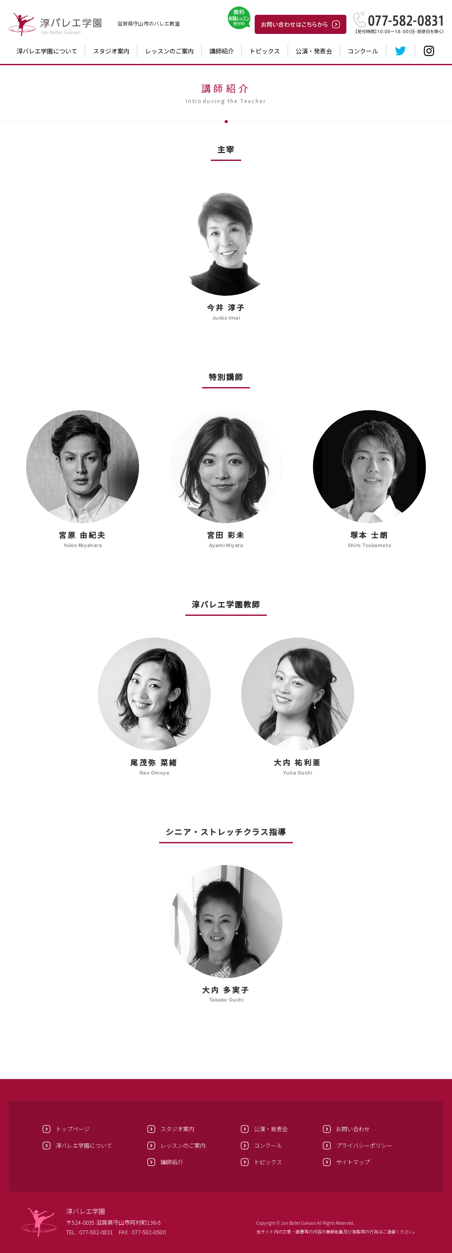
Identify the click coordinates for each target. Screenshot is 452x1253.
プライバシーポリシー (364, 1145)
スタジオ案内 (111, 51)
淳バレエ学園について (47, 51)
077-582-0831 (96, 1232)
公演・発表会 (314, 51)
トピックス (264, 51)
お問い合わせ (353, 1129)
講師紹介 (221, 51)
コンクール (363, 51)
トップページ (73, 1129)
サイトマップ (353, 1162)
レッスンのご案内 (169, 51)
